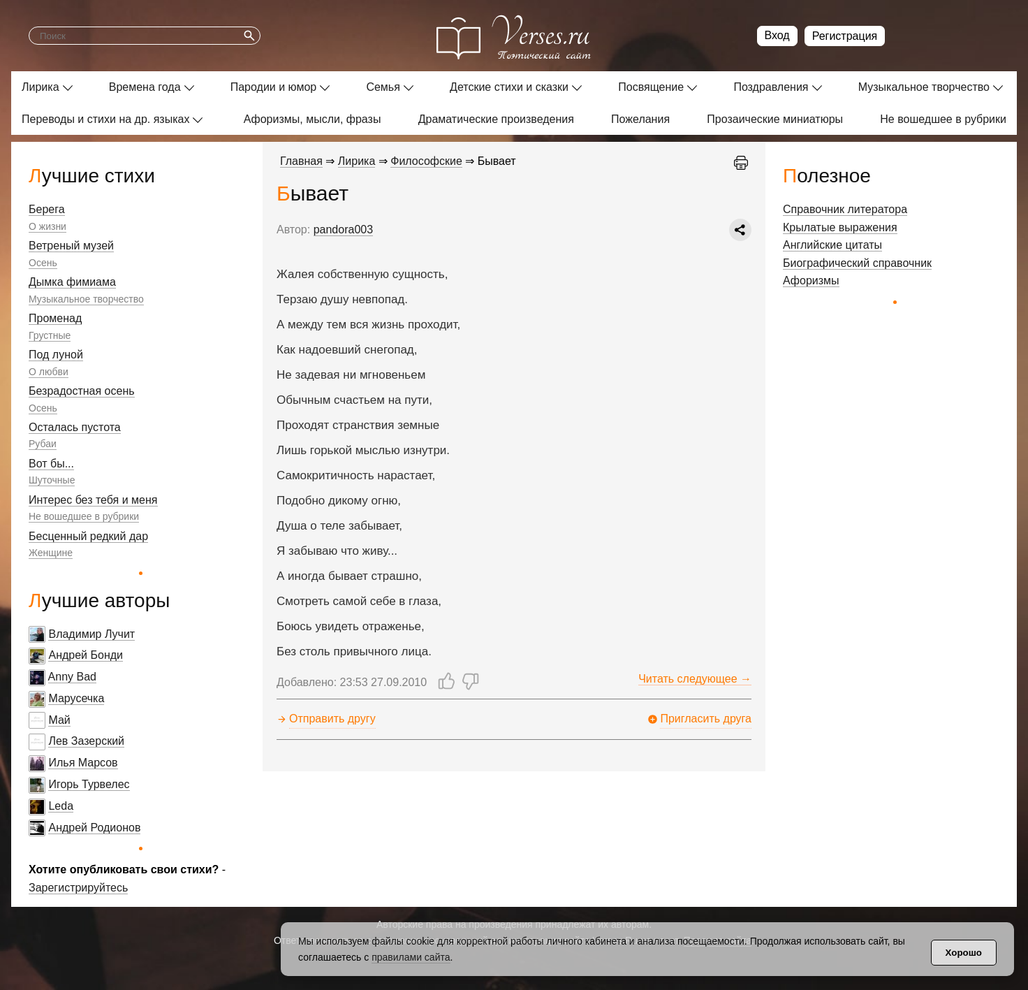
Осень (43, 262)
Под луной (56, 355)
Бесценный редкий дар (88, 536)
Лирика (40, 87)
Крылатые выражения (840, 227)
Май (59, 720)
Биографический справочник (857, 263)
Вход (777, 35)
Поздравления (770, 87)
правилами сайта (411, 957)
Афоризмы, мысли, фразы (312, 119)
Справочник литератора (845, 209)
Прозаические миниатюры (775, 119)
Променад (55, 318)
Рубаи (43, 443)
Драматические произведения (496, 119)
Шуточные (52, 480)
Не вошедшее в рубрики (943, 119)
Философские (426, 161)
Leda (60, 806)
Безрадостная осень (82, 391)
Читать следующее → (694, 679)
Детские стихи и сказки (509, 87)
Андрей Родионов (94, 828)
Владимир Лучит (91, 634)
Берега (47, 209)
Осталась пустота (75, 427)
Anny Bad (72, 677)
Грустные (50, 335)
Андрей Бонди (85, 655)
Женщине (51, 552)
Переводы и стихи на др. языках (105, 119)
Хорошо (964, 952)
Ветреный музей (71, 246)
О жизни (47, 226)
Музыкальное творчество (924, 87)
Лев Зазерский (86, 741)
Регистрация (845, 36)
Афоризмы (811, 280)
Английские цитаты (832, 245)
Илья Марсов (82, 763)
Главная (301, 161)
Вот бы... (51, 463)
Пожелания (640, 119)
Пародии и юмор (273, 87)
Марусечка (76, 698)
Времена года (145, 87)
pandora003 (343, 229)
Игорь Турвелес (88, 784)
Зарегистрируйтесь (78, 888)
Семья (382, 87)
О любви (48, 371)
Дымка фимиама (72, 282)
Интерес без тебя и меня (93, 500)
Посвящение (651, 87)
